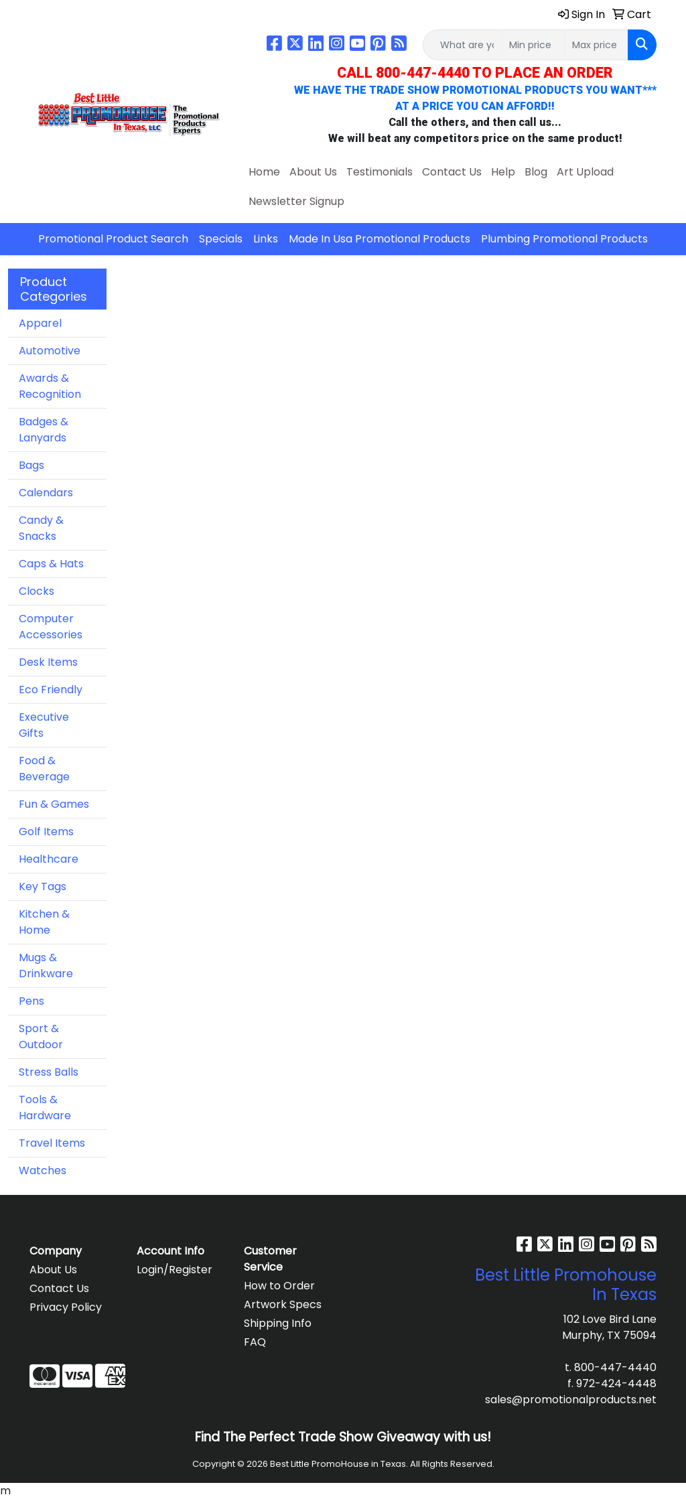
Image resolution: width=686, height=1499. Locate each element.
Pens (31, 1001)
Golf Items (46, 831)
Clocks (36, 591)
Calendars (46, 492)
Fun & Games (54, 804)
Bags (31, 465)
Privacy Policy (65, 1307)
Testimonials (379, 172)
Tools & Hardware (45, 1107)
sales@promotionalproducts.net (571, 1399)
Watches (42, 1170)
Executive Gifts (44, 725)
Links (265, 238)
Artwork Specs (283, 1304)
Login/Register (174, 1269)
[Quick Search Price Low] (533, 44)
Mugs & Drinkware (46, 965)
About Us (313, 172)
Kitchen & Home (44, 922)
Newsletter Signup (296, 201)
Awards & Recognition (50, 386)
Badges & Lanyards (43, 429)
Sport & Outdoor (41, 1036)
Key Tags (42, 886)
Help (503, 172)
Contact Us (452, 172)
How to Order (279, 1285)
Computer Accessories (50, 626)
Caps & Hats (51, 563)
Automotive (49, 350)
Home (264, 172)
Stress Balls (48, 1072)
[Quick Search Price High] (596, 44)
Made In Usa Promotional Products (379, 238)
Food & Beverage (44, 768)
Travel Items (52, 1143)
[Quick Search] (462, 44)
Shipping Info (278, 1323)
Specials (221, 238)
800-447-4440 (615, 1367)
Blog (536, 172)
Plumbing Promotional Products (564, 238)
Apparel (40, 323)
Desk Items (48, 662)
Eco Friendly (50, 689)
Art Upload (585, 172)
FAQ (255, 1342)
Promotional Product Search (113, 238)
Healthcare (48, 859)
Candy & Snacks (41, 528)
